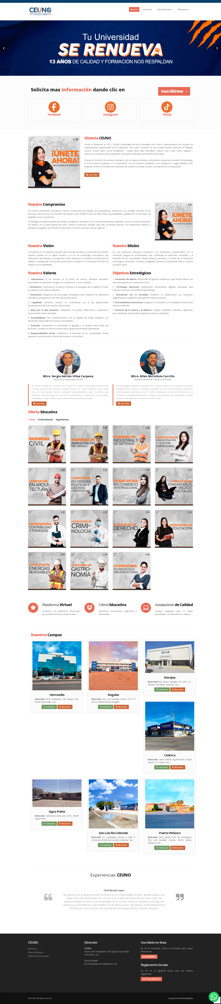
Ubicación (65, 706)
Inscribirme (174, 91)
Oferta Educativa (165, 9)
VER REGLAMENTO (151, 979)
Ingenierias (62, 419)
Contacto (49, 706)
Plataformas (184, 9)
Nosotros (32, 948)
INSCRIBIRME (149, 957)
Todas (31, 419)
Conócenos (147, 9)
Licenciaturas (45, 419)
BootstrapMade (186, 998)
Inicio (134, 9)
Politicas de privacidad (38, 956)
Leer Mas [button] (92, 174)
